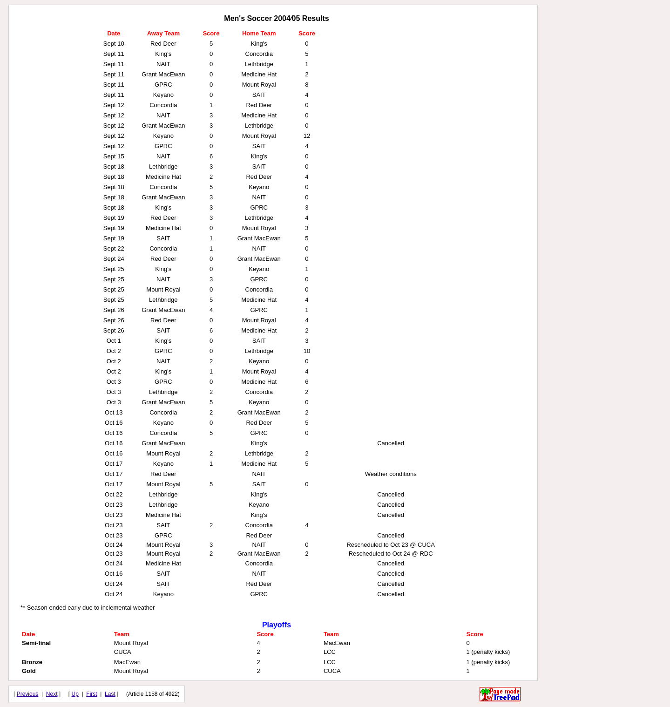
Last (110, 694)
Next (52, 694)
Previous (28, 694)
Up (75, 694)
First (91, 694)
